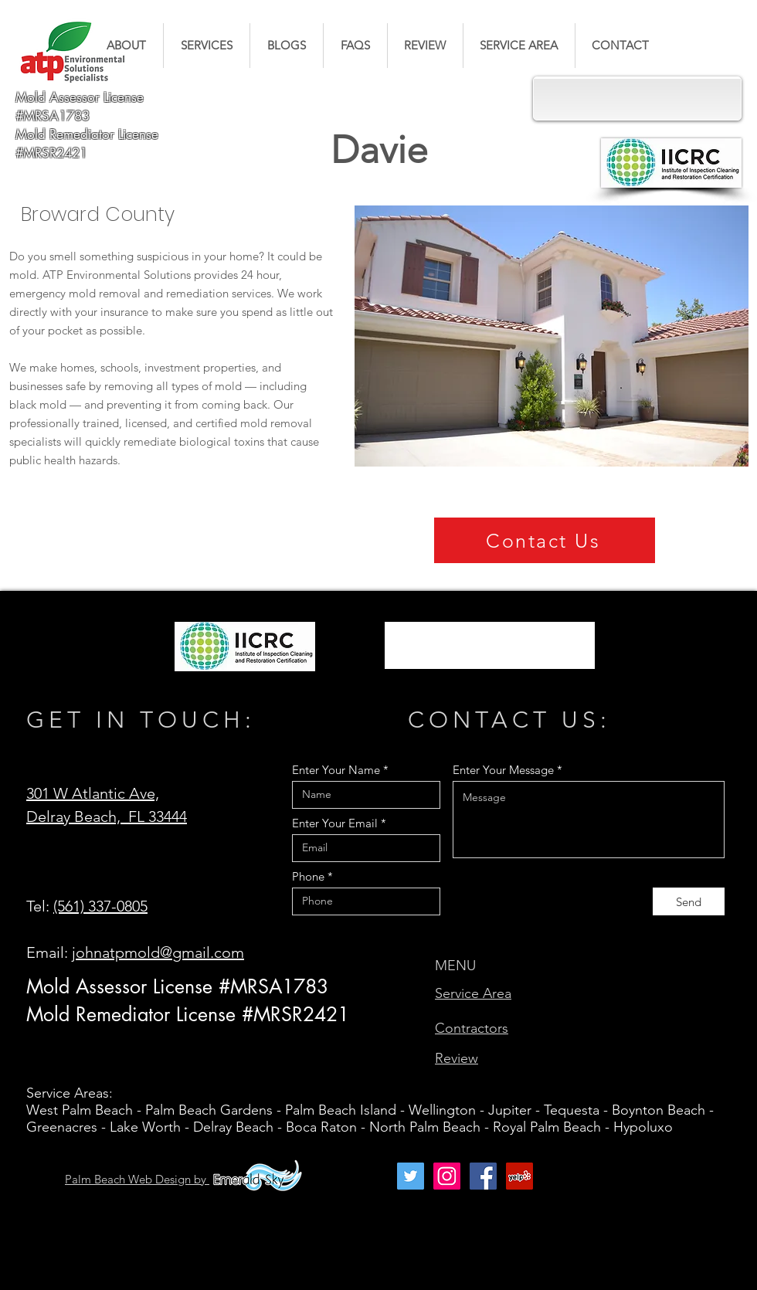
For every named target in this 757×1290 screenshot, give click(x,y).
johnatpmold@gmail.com (158, 952)
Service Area (473, 993)
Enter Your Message (503, 770)
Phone (308, 876)
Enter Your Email (335, 823)
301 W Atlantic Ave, (92, 793)
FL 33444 (157, 816)
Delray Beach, (77, 816)
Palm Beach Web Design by (137, 1179)
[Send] (689, 901)
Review (456, 1058)
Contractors (471, 1028)
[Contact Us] (544, 540)
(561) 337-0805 (100, 906)
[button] (206, 45)
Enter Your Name (336, 770)
